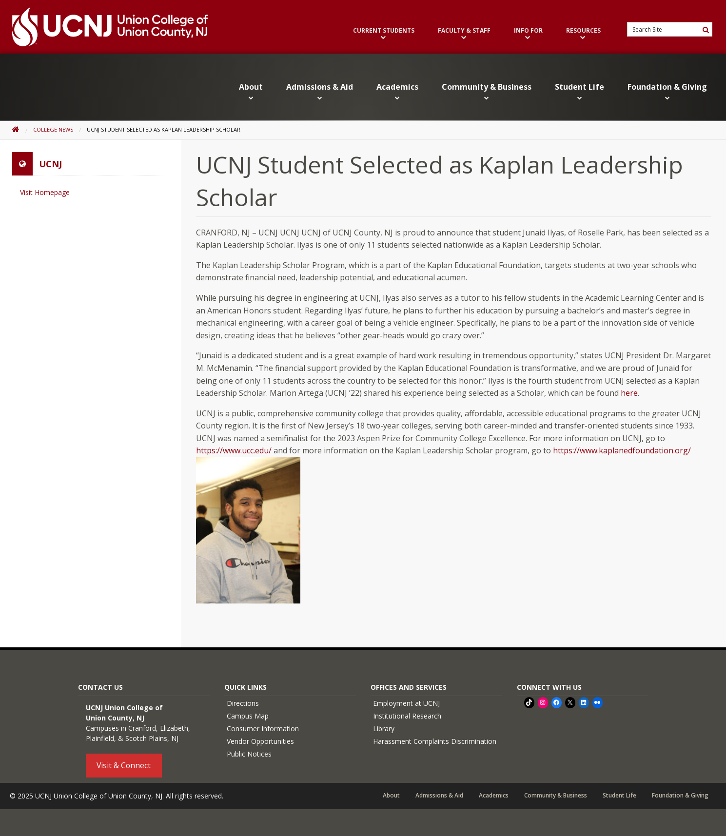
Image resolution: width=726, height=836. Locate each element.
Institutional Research (407, 715)
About (251, 91)
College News (53, 129)
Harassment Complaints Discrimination (434, 741)
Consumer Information (263, 728)
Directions (243, 703)
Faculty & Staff (464, 34)
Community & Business (486, 91)
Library (383, 728)
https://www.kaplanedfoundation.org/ (622, 450)
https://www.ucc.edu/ (234, 450)
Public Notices (249, 753)
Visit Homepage (45, 192)
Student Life (579, 91)
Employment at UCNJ (406, 703)
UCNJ (50, 164)
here (629, 393)
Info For (528, 34)
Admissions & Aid (319, 91)
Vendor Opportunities (260, 741)
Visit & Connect (124, 764)
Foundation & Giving (667, 91)
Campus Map (248, 715)
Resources (583, 34)
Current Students (383, 34)
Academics (397, 91)
